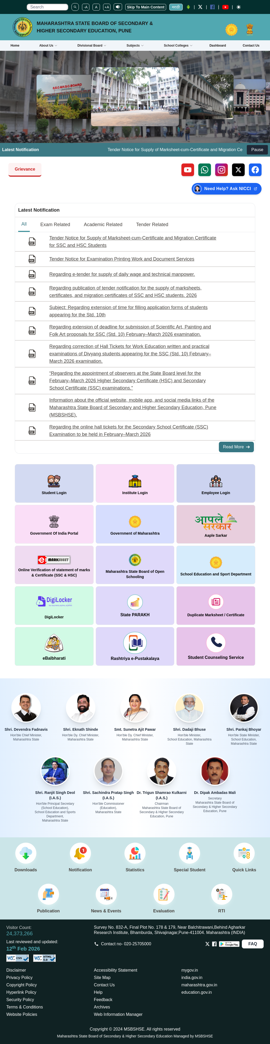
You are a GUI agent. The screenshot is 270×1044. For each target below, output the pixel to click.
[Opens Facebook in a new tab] (214, 944)
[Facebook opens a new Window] (212, 6)
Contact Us (104, 985)
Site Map (102, 977)
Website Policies (21, 1014)
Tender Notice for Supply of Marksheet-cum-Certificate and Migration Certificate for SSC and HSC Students (132, 241)
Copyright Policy (21, 985)
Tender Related (152, 224)
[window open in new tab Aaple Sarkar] (215, 524)
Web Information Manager (118, 1014)
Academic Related (103, 224)
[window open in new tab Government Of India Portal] (54, 524)
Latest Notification (39, 210)
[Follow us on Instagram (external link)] (221, 169)
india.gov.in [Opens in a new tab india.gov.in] (191, 977)
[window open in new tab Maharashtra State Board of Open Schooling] (135, 565)
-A (86, 7)
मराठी (176, 7)
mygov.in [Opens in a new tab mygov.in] (189, 970)
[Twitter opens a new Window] (200, 6)
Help (98, 992)
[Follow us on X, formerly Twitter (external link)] (238, 169)
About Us (48, 45)
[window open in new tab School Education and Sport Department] (215, 565)
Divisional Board (92, 45)
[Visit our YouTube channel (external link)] (187, 169)
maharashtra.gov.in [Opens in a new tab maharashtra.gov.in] (199, 985)
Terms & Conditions (24, 1007)
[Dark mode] (238, 7)
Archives (102, 1007)
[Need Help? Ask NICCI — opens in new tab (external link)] (227, 189)
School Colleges (178, 45)
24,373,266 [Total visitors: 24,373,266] (19, 933)
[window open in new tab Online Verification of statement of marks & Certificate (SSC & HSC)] (54, 565)
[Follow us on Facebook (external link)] (255, 169)
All (24, 224)
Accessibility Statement (115, 970)
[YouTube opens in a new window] (225, 7)
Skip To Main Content (145, 7)
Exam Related (55, 224)
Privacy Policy (19, 977)
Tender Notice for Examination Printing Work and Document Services (121, 259)
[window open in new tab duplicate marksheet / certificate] (215, 605)
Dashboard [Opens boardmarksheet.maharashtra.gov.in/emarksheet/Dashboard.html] (217, 45)
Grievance (25, 169)
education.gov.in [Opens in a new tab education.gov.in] (196, 992)
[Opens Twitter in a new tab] (207, 944)
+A (106, 7)
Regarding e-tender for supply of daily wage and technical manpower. (122, 274)
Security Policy (20, 999)
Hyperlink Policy (21, 992)
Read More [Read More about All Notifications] (236, 447)
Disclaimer (16, 970)
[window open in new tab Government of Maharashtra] (135, 524)
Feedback (103, 999)
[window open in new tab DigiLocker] (54, 605)
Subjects (135, 45)
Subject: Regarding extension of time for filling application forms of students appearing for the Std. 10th (128, 311)
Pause (257, 149)
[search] (47, 7)
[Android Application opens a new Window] (188, 7)
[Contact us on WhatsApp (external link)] (204, 169)
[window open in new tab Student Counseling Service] (215, 646)
